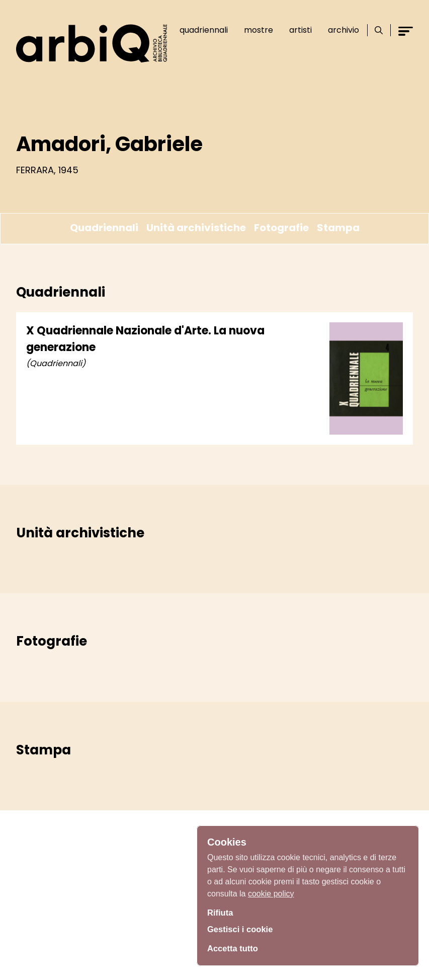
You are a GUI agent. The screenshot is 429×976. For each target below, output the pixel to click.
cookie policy (271, 891)
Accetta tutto (235, 948)
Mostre (255, 30)
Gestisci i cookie (243, 930)
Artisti (297, 30)
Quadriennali (200, 30)
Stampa (338, 228)
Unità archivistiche (196, 228)
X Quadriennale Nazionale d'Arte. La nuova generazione (145, 339)
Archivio (340, 30)
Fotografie (281, 228)
